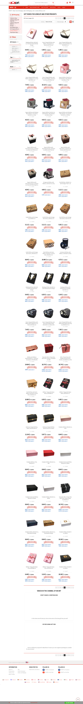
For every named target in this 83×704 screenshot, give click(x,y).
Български (6, 679)
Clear (20, 43)
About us (10, 669)
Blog (59, 7)
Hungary (53, 679)
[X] (9, 702)
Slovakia (78, 679)
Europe (60, 679)
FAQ (18, 669)
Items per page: (60, 21)
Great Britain (41, 682)
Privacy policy (11, 671)
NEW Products (15, 48)
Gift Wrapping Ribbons (15, 29)
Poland (71, 679)
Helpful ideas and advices (34, 669)
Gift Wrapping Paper (15, 27)
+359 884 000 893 (50, 5)
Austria (33, 679)
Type (12, 57)
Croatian (40, 679)
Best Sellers (15, 50)
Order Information (21, 671)
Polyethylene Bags (14, 32)
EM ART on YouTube (48, 672)
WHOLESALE (53, 7)
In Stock (14, 46)
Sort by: (42, 21)
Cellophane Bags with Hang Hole (14, 20)
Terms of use (11, 672)
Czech (47, 679)
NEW (27, 7)
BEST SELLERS (44, 7)
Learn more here (34, 702)
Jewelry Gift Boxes (15, 30)
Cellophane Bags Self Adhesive (14, 23)
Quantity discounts (15, 52)
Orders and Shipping (22, 672)
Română (20, 679)
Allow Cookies (69, 702)
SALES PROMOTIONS (34, 7)
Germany (27, 679)
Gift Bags (13, 25)
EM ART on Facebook (48, 670)
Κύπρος (34, 682)
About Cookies (12, 674)
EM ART (14, 69)
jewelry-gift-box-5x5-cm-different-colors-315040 (15, 61)
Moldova (55, 682)
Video (63, 7)
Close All (11, 15)
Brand (12, 66)
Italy (65, 679)
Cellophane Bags (14, 18)
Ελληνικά (13, 679)
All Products (14, 42)
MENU (13, 7)
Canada (49, 682)
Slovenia (27, 682)
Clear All (15, 39)
